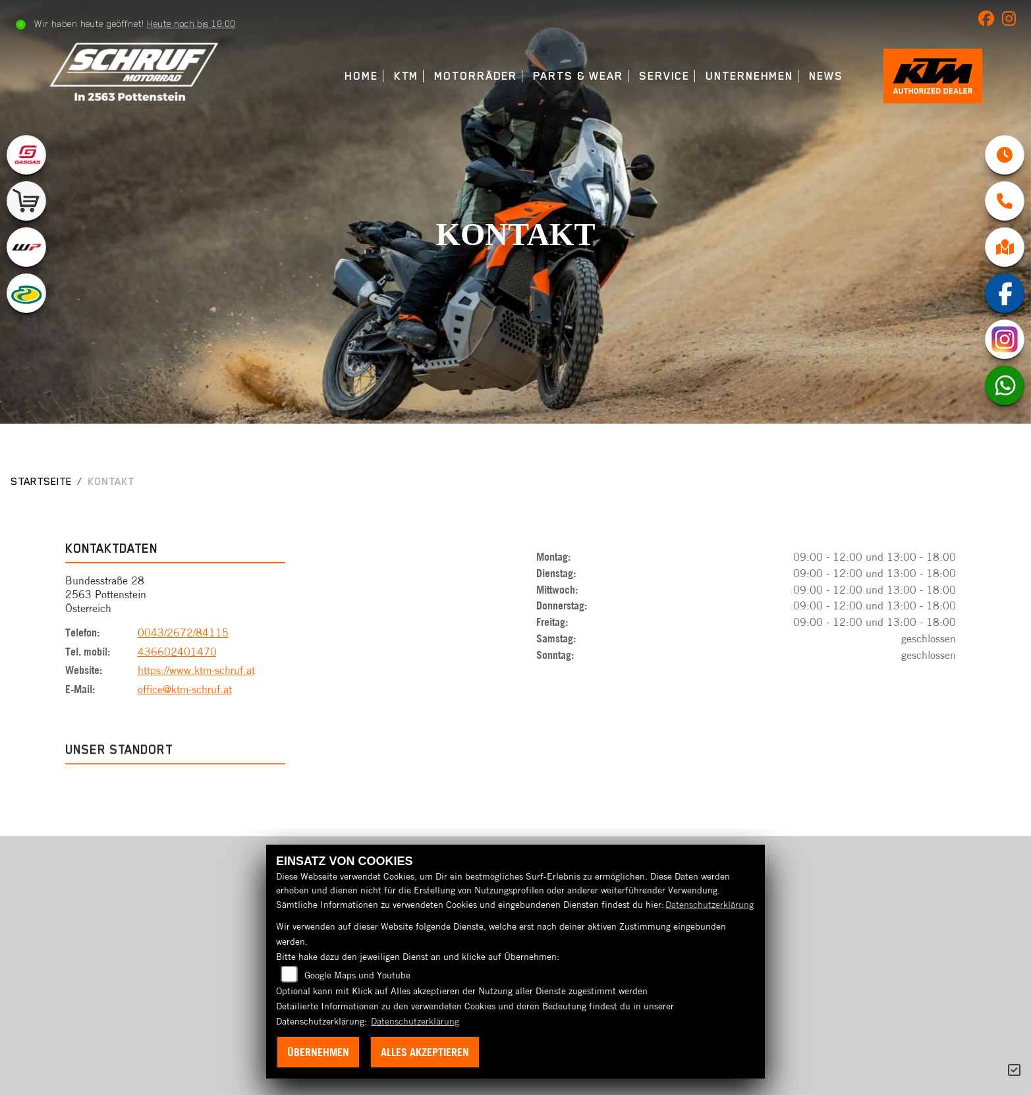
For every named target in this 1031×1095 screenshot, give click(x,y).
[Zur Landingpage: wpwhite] (26, 247)
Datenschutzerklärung (709, 905)
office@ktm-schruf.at (185, 691)
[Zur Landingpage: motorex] (26, 293)
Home (361, 76)
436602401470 (177, 653)
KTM (406, 76)
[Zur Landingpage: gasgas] (26, 155)
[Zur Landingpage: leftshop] (26, 201)
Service (664, 76)
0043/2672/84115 (183, 635)
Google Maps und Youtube (357, 975)
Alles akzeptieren (425, 1052)
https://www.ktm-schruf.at (196, 672)
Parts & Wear (578, 76)
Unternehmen (749, 76)
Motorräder (475, 76)
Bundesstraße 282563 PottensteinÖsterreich (105, 596)
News (826, 76)
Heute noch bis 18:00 (191, 23)
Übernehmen (318, 1052)
